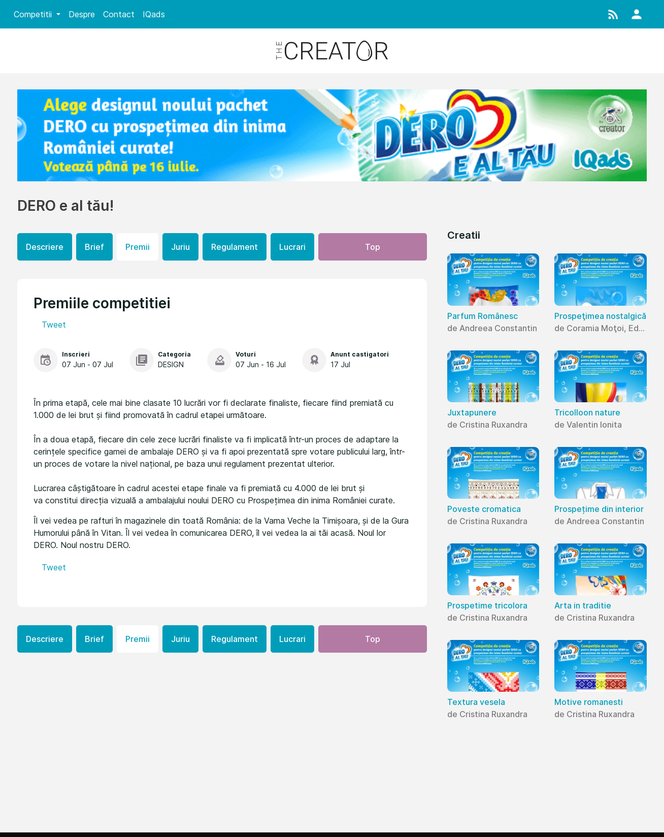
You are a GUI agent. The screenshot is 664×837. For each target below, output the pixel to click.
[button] (613, 14)
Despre (82, 14)
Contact (119, 14)
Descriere (44, 247)
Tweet (54, 324)
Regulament (234, 247)
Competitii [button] (34, 14)
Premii (137, 247)
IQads (154, 14)
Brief (94, 247)
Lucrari (292, 247)
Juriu (180, 247)
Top (372, 247)
